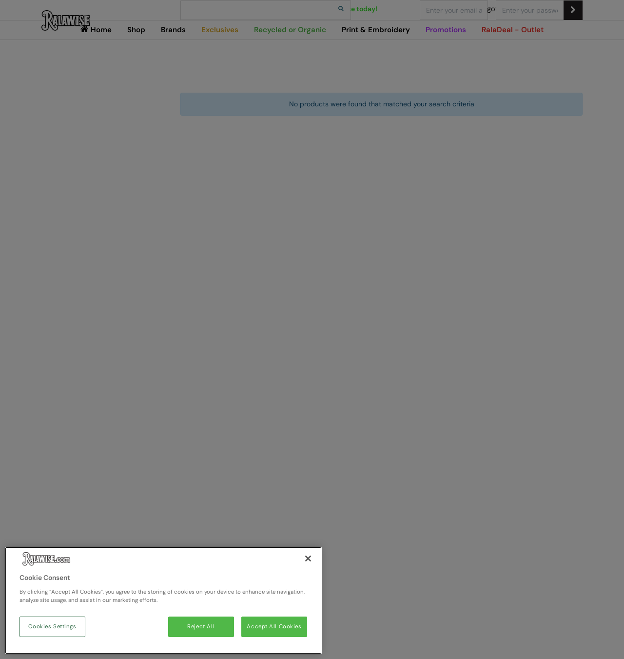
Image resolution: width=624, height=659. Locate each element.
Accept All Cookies (274, 626)
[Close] (308, 558)
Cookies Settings (52, 626)
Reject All (200, 626)
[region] (163, 600)
